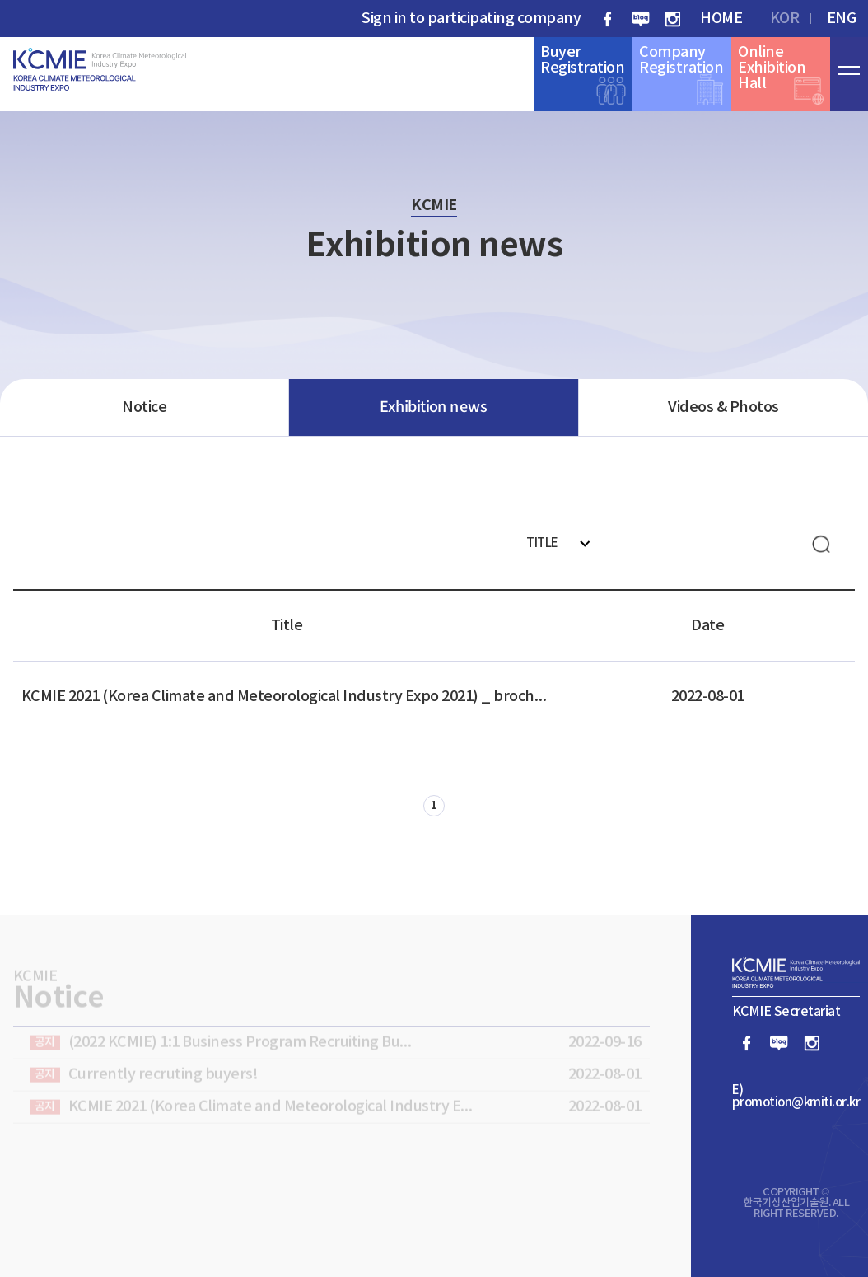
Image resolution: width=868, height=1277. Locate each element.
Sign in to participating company (471, 18)
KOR (785, 18)
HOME (721, 18)
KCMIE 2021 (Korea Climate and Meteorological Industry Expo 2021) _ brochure (287, 696)
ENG (841, 18)
